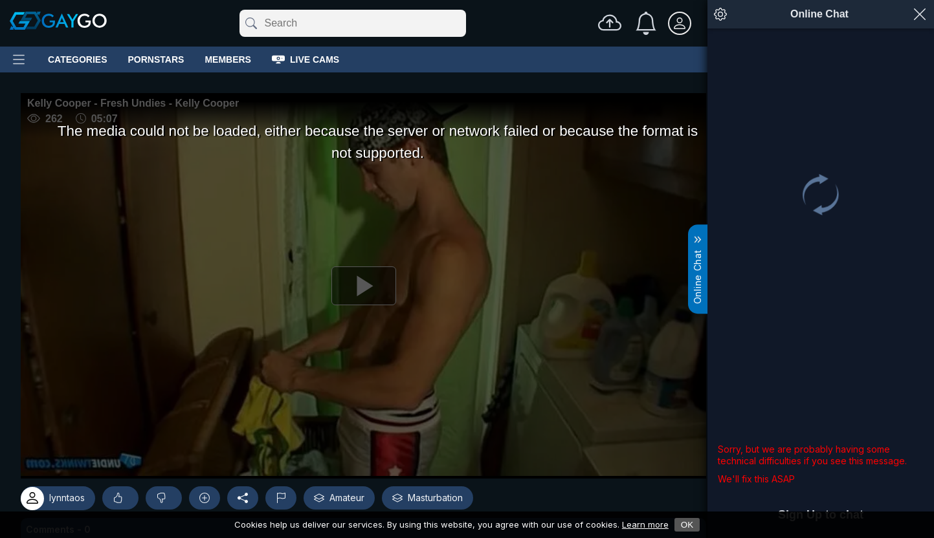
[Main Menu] (19, 59)
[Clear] (463, 23)
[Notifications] (646, 23)
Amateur (339, 498)
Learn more (645, 524)
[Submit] (250, 23)
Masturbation (427, 498)
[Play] (363, 286)
